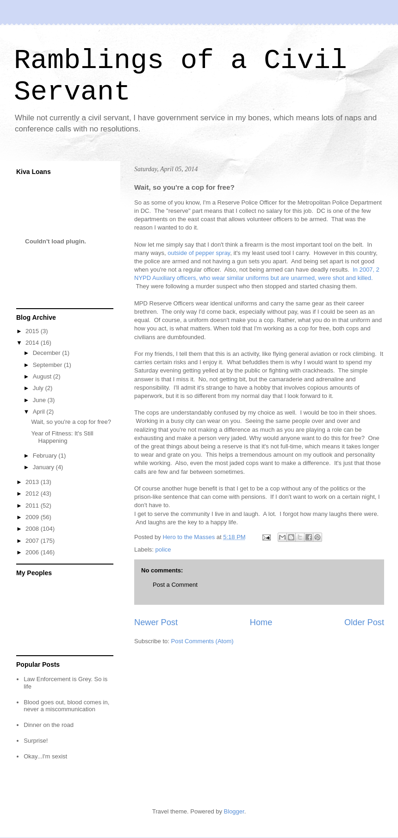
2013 (33, 481)
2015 (33, 331)
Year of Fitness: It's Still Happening (62, 437)
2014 (33, 342)
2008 (33, 528)
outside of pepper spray (199, 252)
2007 (33, 540)
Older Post (364, 622)
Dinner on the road (49, 724)
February (46, 455)
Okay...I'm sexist (45, 756)
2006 (33, 552)
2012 (33, 493)
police (163, 549)
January (44, 467)
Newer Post (156, 622)
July (39, 388)
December (47, 352)
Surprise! (36, 740)
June (40, 400)
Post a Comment (175, 584)
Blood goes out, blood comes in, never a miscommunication (66, 706)
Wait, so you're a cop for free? (71, 421)
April (40, 411)
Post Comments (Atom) (202, 641)
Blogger (234, 811)
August (43, 376)
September (48, 364)
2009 (33, 517)
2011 (33, 505)
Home (261, 622)
